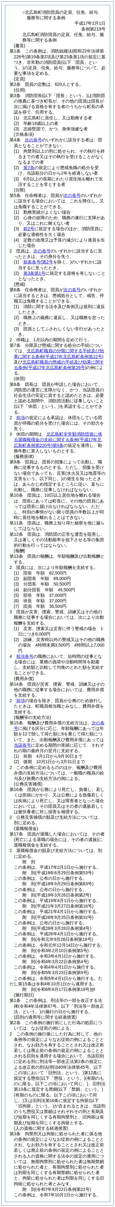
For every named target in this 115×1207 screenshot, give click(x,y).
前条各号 (31, 261)
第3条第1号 (34, 273)
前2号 (28, 228)
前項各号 (24, 656)
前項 (20, 417)
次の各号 (33, 139)
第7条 (28, 167)
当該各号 (22, 745)
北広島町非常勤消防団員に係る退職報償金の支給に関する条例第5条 (58, 440)
